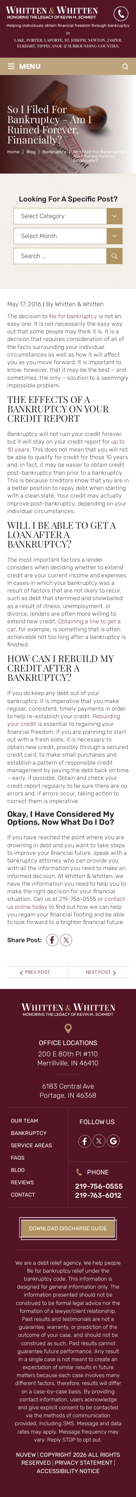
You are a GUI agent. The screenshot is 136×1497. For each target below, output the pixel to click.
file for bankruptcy (73, 316)
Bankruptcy (29, 1133)
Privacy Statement (83, 1462)
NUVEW (26, 1454)
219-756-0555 (99, 1186)
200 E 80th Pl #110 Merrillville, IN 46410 (68, 1058)
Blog (18, 1170)
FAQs (17, 1158)
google (113, 1140)
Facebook (84, 1140)
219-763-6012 (98, 1195)
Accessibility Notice (68, 1471)
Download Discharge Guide (68, 1228)
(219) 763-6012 (120, 13)
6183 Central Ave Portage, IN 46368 (68, 1090)
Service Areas (31, 1145)
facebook (52, 940)
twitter (66, 940)
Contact (23, 1195)
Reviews (22, 1182)
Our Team (24, 1121)
